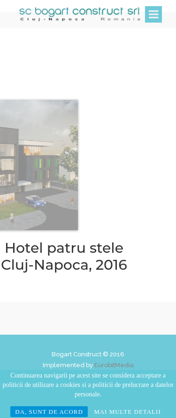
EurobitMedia (114, 365)
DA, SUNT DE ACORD (49, 411)
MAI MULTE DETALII (127, 411)
